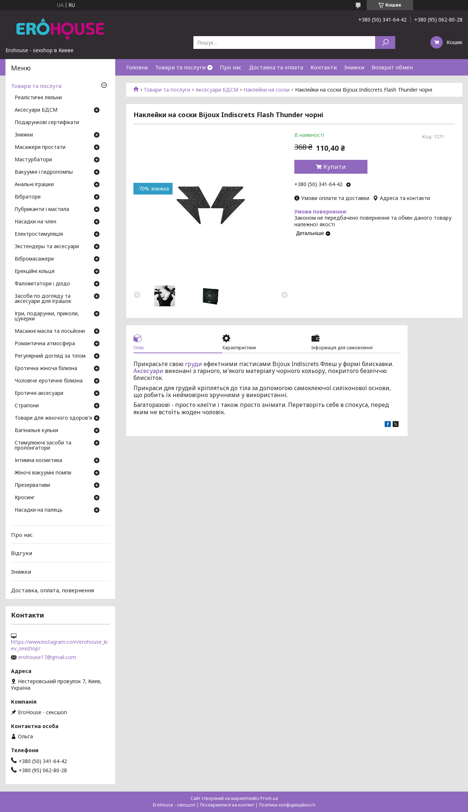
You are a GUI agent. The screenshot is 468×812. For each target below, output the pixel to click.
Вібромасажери (34, 259)
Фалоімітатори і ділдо (42, 284)
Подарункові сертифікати (47, 123)
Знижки (354, 67)
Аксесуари (148, 371)
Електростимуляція (39, 234)
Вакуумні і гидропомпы (44, 172)
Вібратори (28, 197)
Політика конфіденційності (287, 805)
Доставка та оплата (276, 67)
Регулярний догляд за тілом (50, 356)
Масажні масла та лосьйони (50, 331)
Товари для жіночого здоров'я (53, 418)
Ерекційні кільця (34, 271)
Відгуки (21, 553)
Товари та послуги (180, 67)
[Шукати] (385, 42)
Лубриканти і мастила (42, 209)
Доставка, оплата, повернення (52, 589)
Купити (334, 167)
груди (193, 364)
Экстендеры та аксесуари (47, 247)
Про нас (231, 67)
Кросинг (25, 498)
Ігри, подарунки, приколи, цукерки (47, 316)
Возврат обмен (392, 67)
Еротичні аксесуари (39, 393)
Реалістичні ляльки (38, 98)
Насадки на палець (39, 510)
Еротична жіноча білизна (46, 369)
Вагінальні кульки (36, 431)
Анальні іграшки (34, 185)
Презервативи (32, 485)
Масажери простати (40, 147)
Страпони (27, 406)
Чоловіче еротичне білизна (49, 381)
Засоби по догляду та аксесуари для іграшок (43, 298)
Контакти (323, 67)
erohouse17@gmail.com (47, 657)
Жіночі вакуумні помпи (43, 473)
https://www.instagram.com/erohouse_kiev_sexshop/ (59, 645)
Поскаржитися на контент (227, 805)
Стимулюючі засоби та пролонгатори (43, 445)
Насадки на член (35, 222)
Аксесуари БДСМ (217, 89)
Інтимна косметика (38, 460)
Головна (137, 67)
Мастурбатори (33, 160)
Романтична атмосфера (45, 344)
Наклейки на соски (267, 89)
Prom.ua (269, 798)
